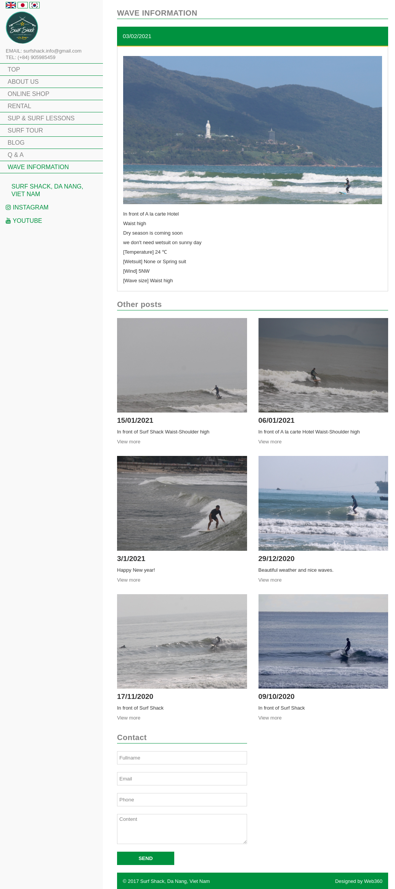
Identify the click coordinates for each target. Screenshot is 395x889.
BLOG (16, 142)
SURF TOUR (25, 130)
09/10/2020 (277, 696)
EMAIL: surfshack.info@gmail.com (44, 51)
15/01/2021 (135, 420)
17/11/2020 (135, 696)
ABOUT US (23, 81)
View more (128, 441)
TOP (14, 69)
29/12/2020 (277, 559)
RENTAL (19, 106)
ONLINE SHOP (28, 94)
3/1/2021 (131, 559)
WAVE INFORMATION (38, 167)
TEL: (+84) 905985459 (30, 57)
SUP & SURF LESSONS (41, 118)
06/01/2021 (277, 420)
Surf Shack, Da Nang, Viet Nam (47, 190)
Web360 (373, 881)
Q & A (16, 155)
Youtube (24, 220)
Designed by (358, 881)
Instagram (27, 207)
